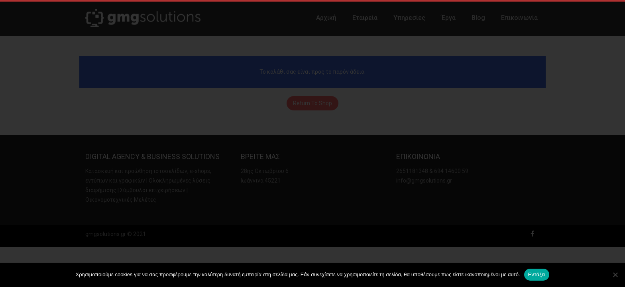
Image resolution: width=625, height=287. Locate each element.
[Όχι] (615, 275)
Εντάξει (537, 274)
